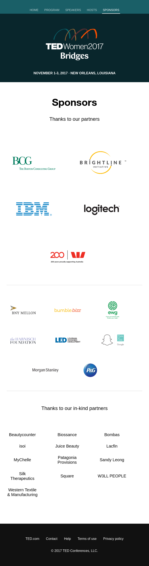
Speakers (73, 10)
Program (51, 10)
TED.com (32, 538)
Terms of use (87, 538)
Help (67, 538)
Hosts (92, 10)
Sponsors (111, 10)
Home (34, 10)
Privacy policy (113, 538)
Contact (51, 538)
